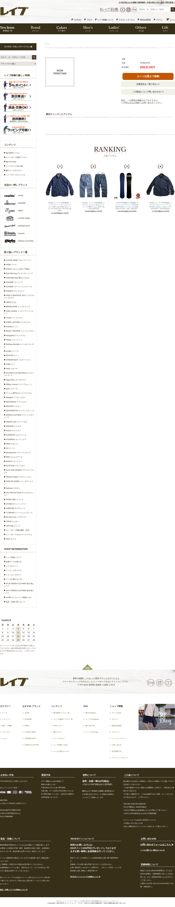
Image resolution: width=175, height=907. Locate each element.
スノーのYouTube (91, 732)
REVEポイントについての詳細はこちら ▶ (85, 877)
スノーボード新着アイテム (16, 157)
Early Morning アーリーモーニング (19, 273)
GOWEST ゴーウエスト (15, 291)
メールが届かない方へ (14, 579)
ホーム (47, 44)
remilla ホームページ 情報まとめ (18, 597)
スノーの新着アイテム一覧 (63, 719)
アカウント (116, 732)
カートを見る (116, 713)
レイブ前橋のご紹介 (60, 745)
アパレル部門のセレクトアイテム (19, 393)
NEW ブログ (57, 725)
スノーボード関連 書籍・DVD (17, 530)
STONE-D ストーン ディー (16, 504)
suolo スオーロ (12, 369)
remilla (27, 713)
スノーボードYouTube (14, 166)
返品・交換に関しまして (15, 602)
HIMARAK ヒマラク (13, 426)
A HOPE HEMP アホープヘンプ (18, 260)
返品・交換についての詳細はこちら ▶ (14, 890)
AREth (27, 725)
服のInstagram (90, 713)
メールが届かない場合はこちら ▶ (152, 850)
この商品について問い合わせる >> (148, 92)
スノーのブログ (59, 738)
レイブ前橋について (105, 20)
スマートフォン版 (25, 47)
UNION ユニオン (12, 521)
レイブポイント (12, 566)
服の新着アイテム (13, 153)
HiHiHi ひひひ (11, 302)
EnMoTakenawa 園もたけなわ (17, 278)
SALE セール (11, 539)
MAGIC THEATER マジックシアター (20, 331)
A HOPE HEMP (30, 732)
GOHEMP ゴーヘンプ (14, 282)
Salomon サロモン (13, 488)
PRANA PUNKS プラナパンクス (18, 477)
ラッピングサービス (14, 570)
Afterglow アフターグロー (16, 397)
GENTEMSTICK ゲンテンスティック (20, 411)
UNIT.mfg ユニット (13, 526)
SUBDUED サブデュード (15, 508)
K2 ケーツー (10, 448)
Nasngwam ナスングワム (16, 336)
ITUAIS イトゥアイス (14, 318)
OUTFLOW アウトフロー (16, 466)
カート (172, 20)
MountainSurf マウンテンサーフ (18, 453)
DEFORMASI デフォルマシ (16, 402)
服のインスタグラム (14, 170)
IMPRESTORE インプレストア (18, 307)
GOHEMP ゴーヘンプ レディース (19, 287)
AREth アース (11, 265)
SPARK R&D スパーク (14, 500)
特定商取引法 (116, 751)
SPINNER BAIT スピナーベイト (18, 360)
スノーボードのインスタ (15, 175)
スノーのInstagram (92, 719)
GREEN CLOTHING (32, 745)
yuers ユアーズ (12, 389)
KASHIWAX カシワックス (16, 439)
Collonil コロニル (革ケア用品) (17, 269)
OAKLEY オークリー (14, 461)
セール (4, 738)
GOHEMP (28, 719)
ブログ (89, 20)
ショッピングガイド (14, 575)
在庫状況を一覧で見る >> (148, 84)
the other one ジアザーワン (16, 517)
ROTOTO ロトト (12, 355)
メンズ (4, 713)
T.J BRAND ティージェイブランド (19, 513)
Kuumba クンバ (12, 327)
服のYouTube (11, 162)
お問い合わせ (116, 745)
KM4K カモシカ (12, 444)
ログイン (159, 20)
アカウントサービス (127, 20)
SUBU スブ (10, 364)
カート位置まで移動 (148, 76)
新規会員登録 (145, 20)
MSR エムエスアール (14, 457)
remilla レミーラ (12, 351)
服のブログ (57, 732)
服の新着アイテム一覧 (61, 713)
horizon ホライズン (13, 431)
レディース (6, 719)
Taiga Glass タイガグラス (16, 380)
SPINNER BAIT (30, 738)
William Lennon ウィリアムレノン (19, 384)
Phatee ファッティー (14, 340)
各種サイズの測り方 (14, 562)
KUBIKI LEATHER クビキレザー (18, 322)
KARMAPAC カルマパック (16, 435)
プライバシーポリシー (120, 758)
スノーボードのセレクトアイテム (19, 535)
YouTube (77, 20)
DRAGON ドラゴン (13, 406)
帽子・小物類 (7, 725)
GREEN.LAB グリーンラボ (16, 422)
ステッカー (6, 732)
